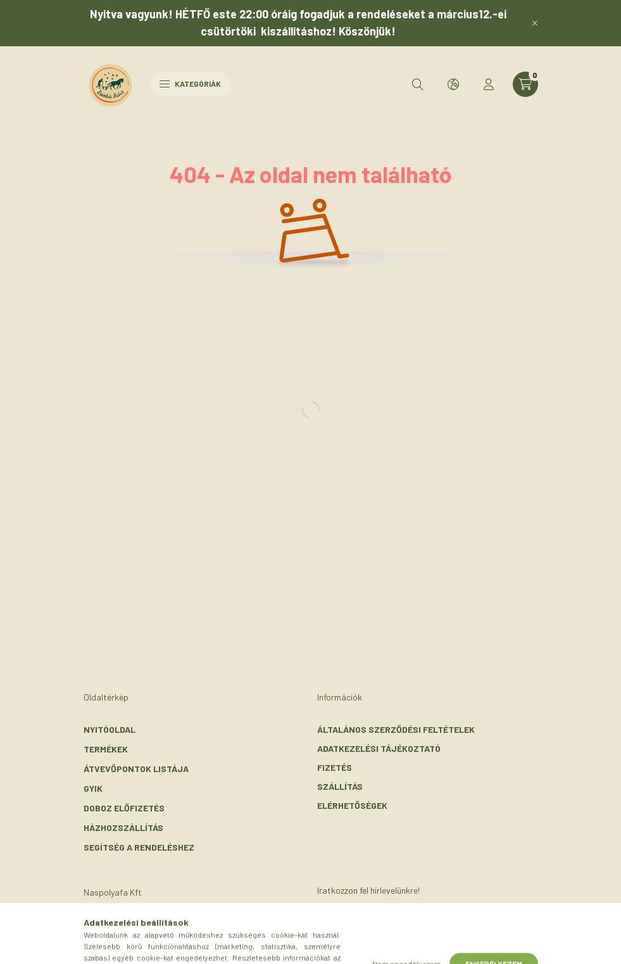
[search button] (417, 84)
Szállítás (340, 786)
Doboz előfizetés (124, 807)
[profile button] (488, 84)
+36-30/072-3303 (137, 943)
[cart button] (525, 84)
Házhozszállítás (123, 827)
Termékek (106, 749)
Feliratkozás (367, 933)
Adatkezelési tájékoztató (379, 748)
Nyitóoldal (109, 729)
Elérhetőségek (352, 805)
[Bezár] (534, 22)
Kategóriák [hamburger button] (190, 83)
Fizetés (334, 767)
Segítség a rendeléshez (139, 847)
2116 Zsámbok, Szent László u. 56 (173, 924)
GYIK (93, 788)
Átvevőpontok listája (136, 768)
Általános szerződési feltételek (396, 729)
